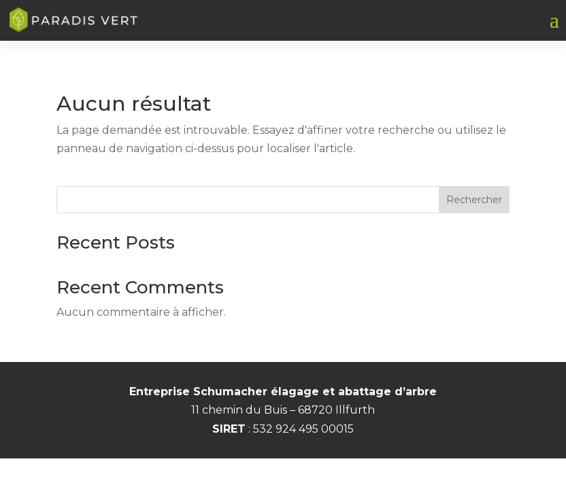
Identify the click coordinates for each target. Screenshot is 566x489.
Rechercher (474, 200)
